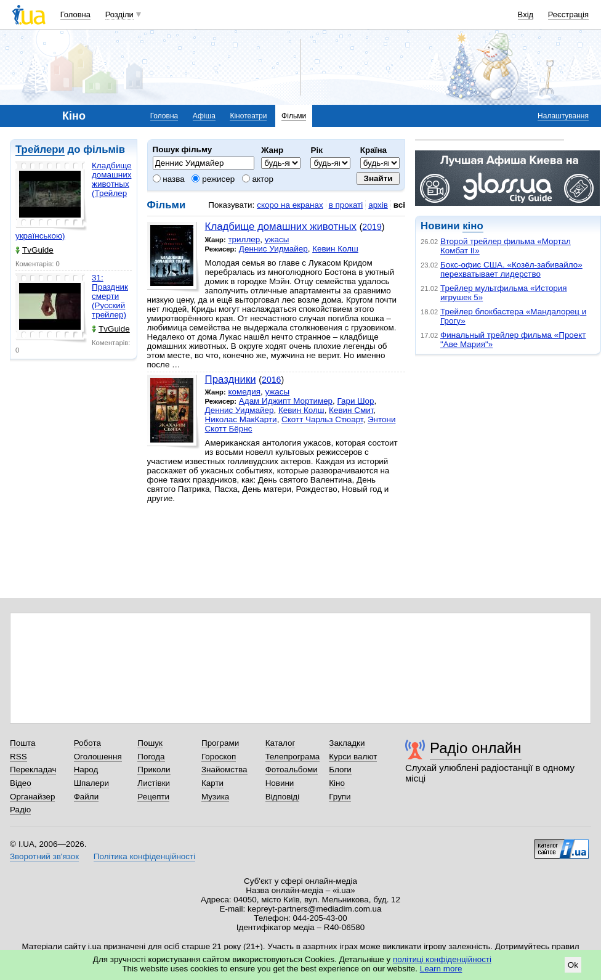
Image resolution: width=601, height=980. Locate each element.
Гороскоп (218, 756)
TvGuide (34, 250)
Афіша (204, 116)
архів (378, 205)
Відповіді (282, 796)
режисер (213, 179)
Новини (279, 783)
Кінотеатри (248, 116)
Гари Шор (355, 401)
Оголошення (98, 756)
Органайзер (32, 796)
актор (257, 179)
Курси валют (353, 756)
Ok (573, 965)
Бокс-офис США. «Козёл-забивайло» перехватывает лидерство (511, 269)
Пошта (22, 743)
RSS (18, 756)
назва (169, 179)
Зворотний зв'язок (44, 856)
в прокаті (346, 205)
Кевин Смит (351, 410)
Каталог (280, 743)
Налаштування (563, 116)
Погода (150, 756)
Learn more (441, 968)
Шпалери (91, 783)
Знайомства (224, 769)
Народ (86, 769)
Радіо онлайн (476, 748)
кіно (472, 226)
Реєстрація (568, 14)
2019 (371, 227)
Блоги (340, 769)
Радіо (20, 809)
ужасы (277, 239)
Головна (75, 14)
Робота (87, 743)
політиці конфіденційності (442, 959)
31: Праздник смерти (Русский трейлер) (110, 296)
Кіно (337, 783)
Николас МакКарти (241, 419)
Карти (212, 783)
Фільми (293, 116)
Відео (20, 783)
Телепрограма (292, 756)
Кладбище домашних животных (281, 226)
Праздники (230, 379)
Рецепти (153, 796)
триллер (244, 239)
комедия (244, 391)
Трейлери (40, 149)
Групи (339, 796)
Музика (215, 796)
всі (399, 205)
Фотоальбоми (291, 769)
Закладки (347, 743)
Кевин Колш (335, 248)
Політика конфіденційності (144, 856)
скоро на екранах (290, 205)
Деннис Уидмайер (273, 248)
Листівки (153, 783)
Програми (220, 743)
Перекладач (33, 769)
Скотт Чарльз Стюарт (322, 419)
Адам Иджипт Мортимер (286, 401)
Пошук (150, 743)
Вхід (526, 14)
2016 (271, 380)
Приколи (153, 769)
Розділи (119, 14)
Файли (86, 796)
